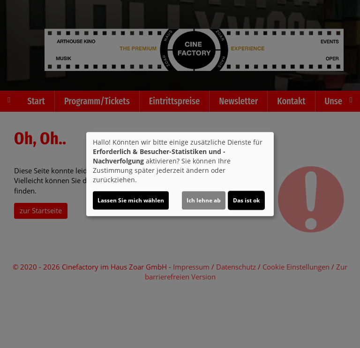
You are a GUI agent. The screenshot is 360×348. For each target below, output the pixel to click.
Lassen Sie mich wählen (131, 200)
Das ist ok (246, 200)
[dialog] (180, 174)
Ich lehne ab (204, 200)
